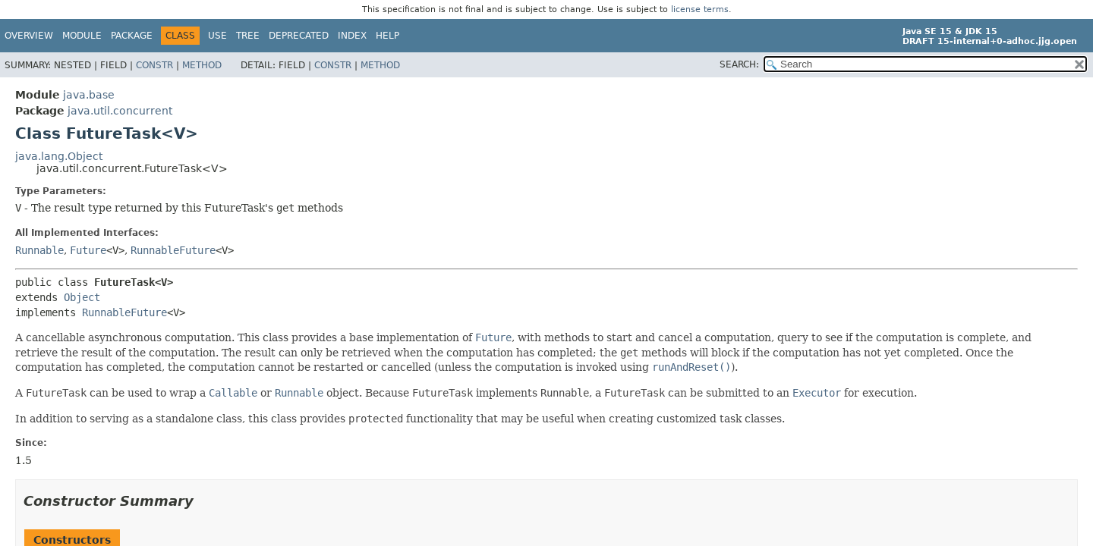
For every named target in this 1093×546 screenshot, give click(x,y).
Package (132, 35)
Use (217, 35)
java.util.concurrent (120, 111)
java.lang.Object (58, 156)
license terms (700, 9)
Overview (29, 35)
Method (202, 65)
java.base (89, 95)
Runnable (39, 250)
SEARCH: (739, 64)
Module (82, 35)
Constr (154, 65)
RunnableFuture (173, 250)
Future (88, 250)
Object (82, 297)
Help (387, 35)
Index (352, 35)
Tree (248, 35)
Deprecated (299, 35)
